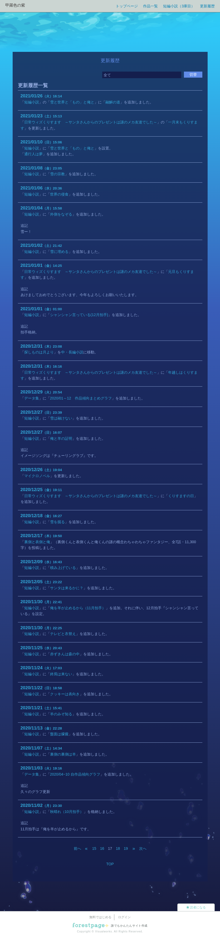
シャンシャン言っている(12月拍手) (79, 315)
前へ (77, 848)
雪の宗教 (57, 174)
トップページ (127, 6)
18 (118, 848)
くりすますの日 (181, 496)
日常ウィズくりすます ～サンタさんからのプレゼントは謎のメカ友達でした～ (90, 122)
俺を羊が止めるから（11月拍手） (78, 608)
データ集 (31, 398)
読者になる (196, 907)
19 (126, 848)
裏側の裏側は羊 (63, 754)
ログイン (124, 917)
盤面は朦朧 (59, 734)
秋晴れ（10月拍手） (67, 812)
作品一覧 (150, 6)
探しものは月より (39, 352)
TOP (110, 864)
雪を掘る (57, 522)
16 (102, 848)
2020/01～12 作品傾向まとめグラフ (81, 398)
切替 (193, 74)
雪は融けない (61, 418)
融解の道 (112, 102)
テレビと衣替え (63, 634)
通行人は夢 (33, 154)
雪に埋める (59, 251)
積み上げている (63, 568)
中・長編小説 (72, 352)
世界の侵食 (59, 194)
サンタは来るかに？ (66, 588)
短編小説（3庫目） (179, 6)
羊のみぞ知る (61, 714)
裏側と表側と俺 (37, 542)
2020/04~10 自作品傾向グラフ (75, 774)
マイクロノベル (37, 476)
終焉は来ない (61, 674)
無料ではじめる (100, 917)
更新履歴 (207, 6)
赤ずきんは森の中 (65, 654)
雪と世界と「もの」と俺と (72, 102)
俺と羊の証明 (61, 438)
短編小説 (31, 102)
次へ (142, 848)
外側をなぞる (61, 214)
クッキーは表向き (65, 694)
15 (94, 848)
